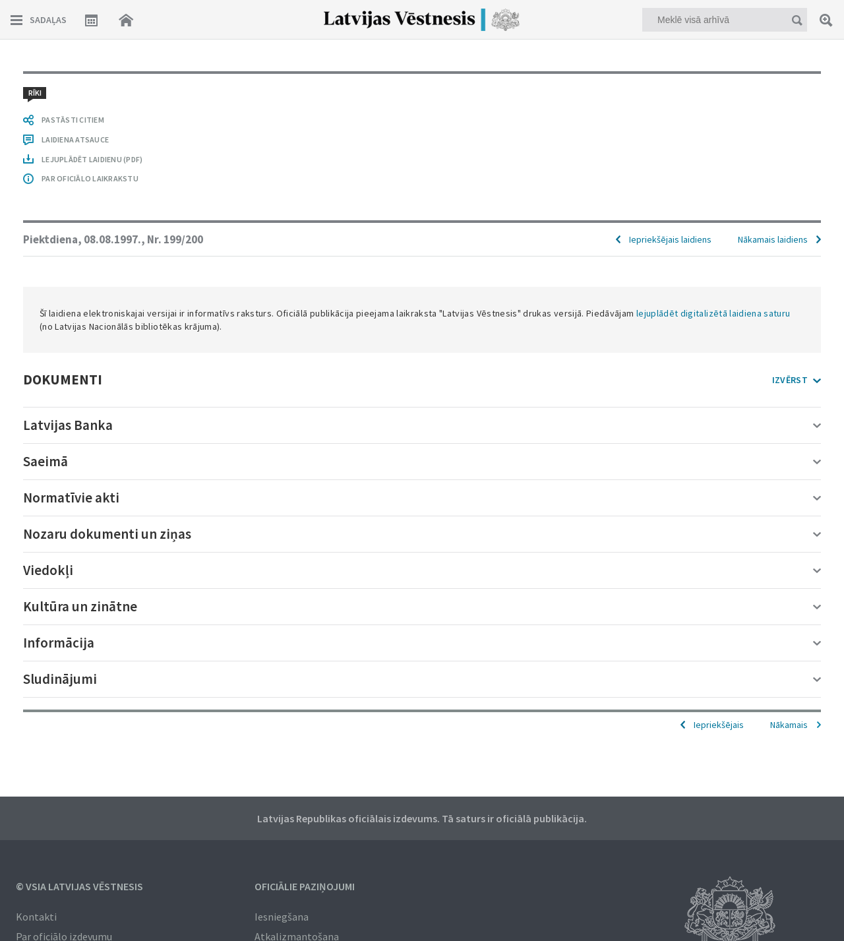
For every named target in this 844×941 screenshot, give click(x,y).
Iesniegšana (282, 916)
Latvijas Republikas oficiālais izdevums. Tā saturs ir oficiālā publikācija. (422, 818)
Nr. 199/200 (175, 239)
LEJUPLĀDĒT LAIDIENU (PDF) (92, 159)
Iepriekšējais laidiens (670, 239)
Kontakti (36, 916)
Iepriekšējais (719, 725)
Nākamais (789, 725)
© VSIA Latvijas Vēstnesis (79, 886)
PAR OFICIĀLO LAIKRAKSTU (90, 178)
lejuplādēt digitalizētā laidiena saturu (713, 313)
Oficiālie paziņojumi (305, 886)
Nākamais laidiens (773, 239)
